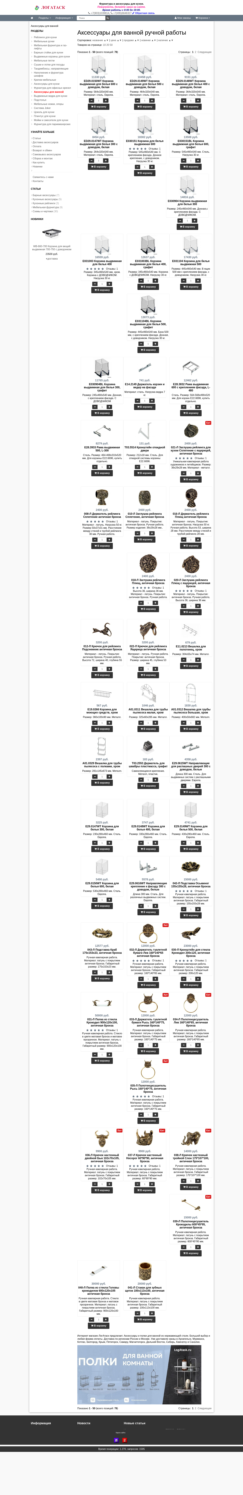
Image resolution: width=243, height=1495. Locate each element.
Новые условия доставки (91, 1430)
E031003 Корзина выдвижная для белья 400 (102, 263)
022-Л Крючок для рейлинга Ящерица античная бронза (148, 648)
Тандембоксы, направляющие (51, 68)
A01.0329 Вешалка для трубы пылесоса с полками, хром (102, 765)
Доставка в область (88, 1439)
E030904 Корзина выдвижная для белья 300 (187, 202)
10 (104, 45)
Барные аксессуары (44, 195)
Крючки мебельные (45, 79)
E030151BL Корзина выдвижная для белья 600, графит (191, 144)
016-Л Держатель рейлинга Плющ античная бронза (191, 515)
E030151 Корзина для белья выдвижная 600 (144, 142)
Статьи (37, 138)
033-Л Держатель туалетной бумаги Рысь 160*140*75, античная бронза (148, 1022)
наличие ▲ (164, 40)
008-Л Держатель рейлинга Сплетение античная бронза (102, 515)
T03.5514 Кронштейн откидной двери (144, 449)
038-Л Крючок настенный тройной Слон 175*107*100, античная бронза (191, 1158)
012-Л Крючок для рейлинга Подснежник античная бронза (102, 648)
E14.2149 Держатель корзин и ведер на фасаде (144, 386)
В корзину (98, 106)
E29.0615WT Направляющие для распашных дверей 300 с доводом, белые (191, 766)
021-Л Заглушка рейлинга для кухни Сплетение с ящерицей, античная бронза (191, 450)
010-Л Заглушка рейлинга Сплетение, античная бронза (145, 515)
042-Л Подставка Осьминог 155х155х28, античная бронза (190, 885)
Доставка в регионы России (93, 1433)
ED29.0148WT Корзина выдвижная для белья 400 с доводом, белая (191, 84)
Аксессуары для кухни (47, 84)
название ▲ (99, 40)
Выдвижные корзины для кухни (52, 56)
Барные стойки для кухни (48, 52)
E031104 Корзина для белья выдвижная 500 (191, 263)
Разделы (45, 18)
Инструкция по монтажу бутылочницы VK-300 (150, 1442)
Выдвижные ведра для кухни (50, 96)
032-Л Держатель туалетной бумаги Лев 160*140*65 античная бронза (148, 952)
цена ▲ (115, 40)
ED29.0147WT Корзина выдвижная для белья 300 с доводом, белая (99, 144)
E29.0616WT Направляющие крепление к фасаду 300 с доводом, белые (148, 886)
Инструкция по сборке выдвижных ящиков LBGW (152, 1433)
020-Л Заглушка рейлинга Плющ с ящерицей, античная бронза (190, 583)
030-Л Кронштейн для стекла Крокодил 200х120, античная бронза (191, 952)
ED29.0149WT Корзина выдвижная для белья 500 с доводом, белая (145, 84)
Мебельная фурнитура (46, 207)
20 (107, 45)
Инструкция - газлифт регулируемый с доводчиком (153, 1439)
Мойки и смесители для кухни (51, 120)
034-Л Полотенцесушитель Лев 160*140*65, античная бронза (191, 1022)
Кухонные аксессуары (45, 199)
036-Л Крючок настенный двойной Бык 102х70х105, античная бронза (102, 1158)
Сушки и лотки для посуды (49, 64)
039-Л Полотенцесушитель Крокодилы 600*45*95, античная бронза (191, 1224)
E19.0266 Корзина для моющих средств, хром (102, 711)
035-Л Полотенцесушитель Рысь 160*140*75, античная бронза (148, 1088)
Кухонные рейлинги (44, 203)
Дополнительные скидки (91, 1436)
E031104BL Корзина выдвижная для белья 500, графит (148, 324)
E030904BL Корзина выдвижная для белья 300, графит (102, 387)
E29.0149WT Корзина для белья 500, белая (191, 828)
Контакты (38, 181)
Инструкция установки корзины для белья (148, 1436)
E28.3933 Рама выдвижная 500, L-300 (102, 449)
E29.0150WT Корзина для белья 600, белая (102, 885)
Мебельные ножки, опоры (49, 104)
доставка (52, 258)
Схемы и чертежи (43, 211)
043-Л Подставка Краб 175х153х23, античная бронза (102, 951)
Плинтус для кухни (44, 116)
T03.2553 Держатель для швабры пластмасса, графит (148, 765)
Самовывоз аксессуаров (47, 154)
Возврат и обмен (42, 150)
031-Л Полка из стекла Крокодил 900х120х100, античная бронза (102, 1022)
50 (111, 45)
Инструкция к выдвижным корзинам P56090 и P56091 (155, 1430)
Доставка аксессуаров (45, 142)
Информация (64, 18)
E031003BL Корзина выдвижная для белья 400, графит (148, 264)
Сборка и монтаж (43, 158)
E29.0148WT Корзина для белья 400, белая (148, 828)
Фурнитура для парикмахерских (52, 124)
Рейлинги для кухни (45, 37)
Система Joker (42, 108)
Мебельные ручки (44, 41)
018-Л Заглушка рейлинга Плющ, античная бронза (148, 581)
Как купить (39, 162)
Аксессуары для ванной (49, 92)
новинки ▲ (147, 40)
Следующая (205, 52)
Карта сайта (120, 1476)
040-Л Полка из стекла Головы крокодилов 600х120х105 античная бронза (98, 1290)
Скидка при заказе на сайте (93, 1442)
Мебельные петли (44, 60)
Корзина (202, 18)
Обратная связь (143, 13)
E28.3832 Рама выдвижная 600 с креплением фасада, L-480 (191, 387)
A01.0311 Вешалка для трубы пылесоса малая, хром (148, 711)
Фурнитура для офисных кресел (52, 88)
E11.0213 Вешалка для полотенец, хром (191, 648)
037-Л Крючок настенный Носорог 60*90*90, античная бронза (144, 1158)
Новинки (37, 166)
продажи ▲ (130, 40)
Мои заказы (183, 18)
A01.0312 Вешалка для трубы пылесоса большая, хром (191, 711)
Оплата (37, 146)
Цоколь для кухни (44, 112)
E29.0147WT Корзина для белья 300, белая (102, 828)
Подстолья (40, 100)
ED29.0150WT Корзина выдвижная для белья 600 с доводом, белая (99, 84)
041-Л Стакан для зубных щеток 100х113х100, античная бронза (144, 1290)
